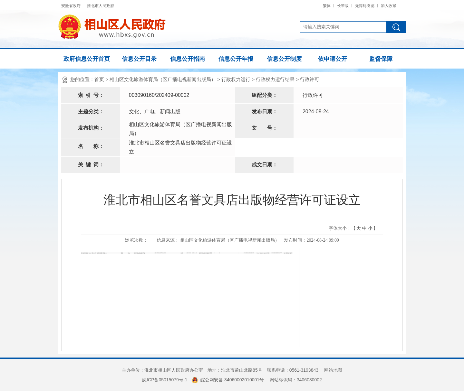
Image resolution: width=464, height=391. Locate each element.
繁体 (327, 6)
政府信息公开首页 (86, 59)
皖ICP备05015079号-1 (164, 379)
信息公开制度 (284, 59)
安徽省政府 (71, 6)
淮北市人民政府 (100, 6)
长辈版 (343, 6)
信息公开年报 (235, 59)
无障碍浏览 (364, 6)
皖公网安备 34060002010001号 (228, 379)
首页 (99, 79)
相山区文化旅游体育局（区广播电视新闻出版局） (163, 79)
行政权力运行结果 (275, 79)
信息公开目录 (139, 59)
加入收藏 (388, 6)
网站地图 (333, 370)
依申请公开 (332, 59)
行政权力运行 (235, 79)
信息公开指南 (187, 59)
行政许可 (309, 79)
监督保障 (380, 59)
